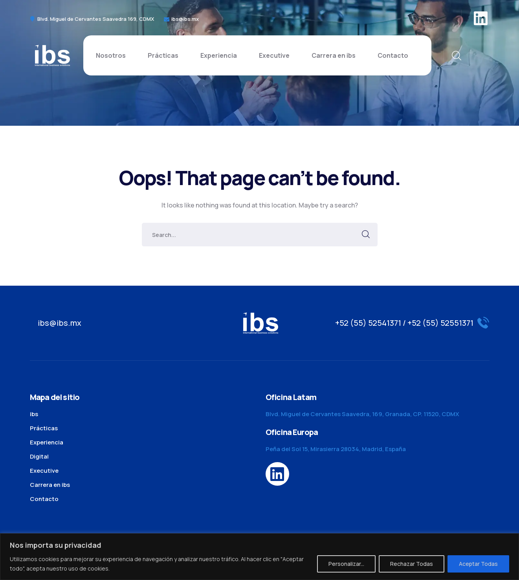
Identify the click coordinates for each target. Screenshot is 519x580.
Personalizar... (346, 563)
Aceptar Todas (478, 563)
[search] (456, 56)
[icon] (482, 19)
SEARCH (366, 235)
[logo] (52, 54)
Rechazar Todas (411, 563)
